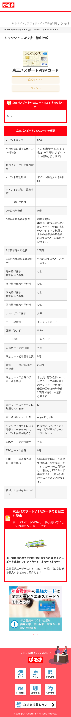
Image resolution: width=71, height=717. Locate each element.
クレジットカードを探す (22, 29)
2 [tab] (37, 634)
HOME (7, 29)
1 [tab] (33, 634)
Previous (6, 609)
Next (64, 609)
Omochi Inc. (32, 713)
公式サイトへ (35, 79)
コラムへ (35, 88)
